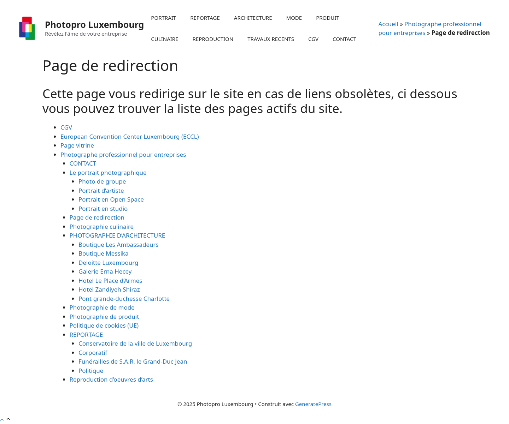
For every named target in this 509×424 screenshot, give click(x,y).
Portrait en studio (103, 208)
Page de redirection (97, 217)
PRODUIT (327, 17)
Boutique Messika (103, 253)
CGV (313, 38)
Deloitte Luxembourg (108, 262)
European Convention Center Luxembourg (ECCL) (129, 136)
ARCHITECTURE (253, 17)
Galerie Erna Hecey (105, 271)
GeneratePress (313, 403)
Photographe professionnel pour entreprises (123, 154)
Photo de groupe (102, 181)
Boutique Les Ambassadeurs (118, 244)
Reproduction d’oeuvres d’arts (111, 379)
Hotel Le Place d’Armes (110, 280)
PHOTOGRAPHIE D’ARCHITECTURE (117, 235)
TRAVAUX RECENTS (270, 38)
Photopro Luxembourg (94, 24)
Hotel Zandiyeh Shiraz (109, 289)
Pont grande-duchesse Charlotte (124, 298)
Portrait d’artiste (101, 190)
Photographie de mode (102, 307)
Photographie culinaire (102, 226)
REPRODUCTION (213, 38)
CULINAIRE (164, 38)
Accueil (388, 24)
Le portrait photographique (108, 172)
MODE (294, 17)
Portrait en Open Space (111, 199)
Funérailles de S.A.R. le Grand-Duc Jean (132, 361)
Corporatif (92, 352)
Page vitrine (77, 145)
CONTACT (344, 38)
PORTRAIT (163, 17)
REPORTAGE (205, 17)
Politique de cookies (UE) (104, 325)
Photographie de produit (104, 316)
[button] (5, 420)
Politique (90, 370)
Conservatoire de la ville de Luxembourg (135, 343)
